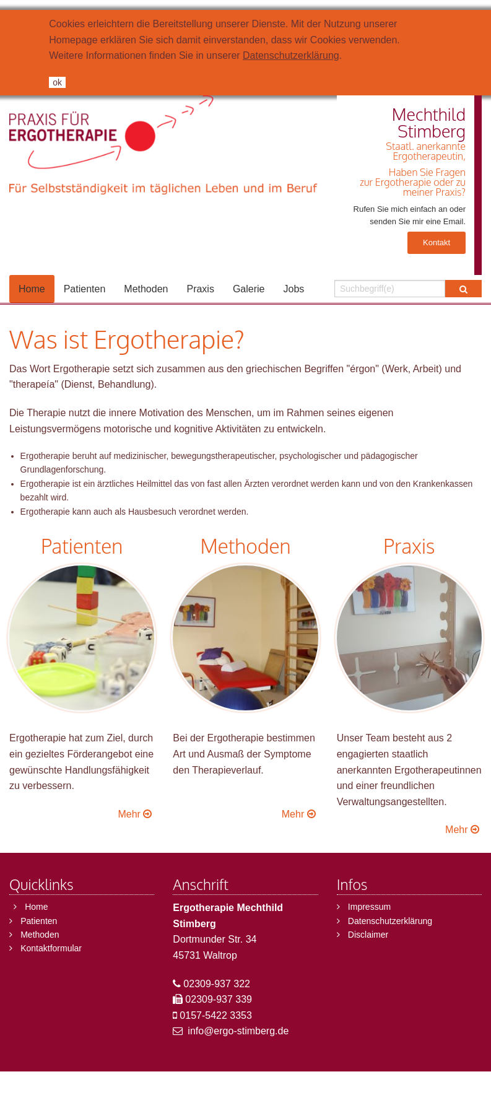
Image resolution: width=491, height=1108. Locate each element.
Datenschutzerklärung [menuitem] (390, 921)
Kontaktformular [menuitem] (51, 948)
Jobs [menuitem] (294, 289)
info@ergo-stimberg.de (238, 1031)
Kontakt (436, 242)
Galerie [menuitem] (249, 289)
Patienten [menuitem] (85, 289)
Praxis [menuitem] (200, 289)
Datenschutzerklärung (291, 55)
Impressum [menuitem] (369, 907)
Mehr (136, 814)
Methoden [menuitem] (146, 289)
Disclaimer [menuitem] (368, 935)
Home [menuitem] (32, 289)
